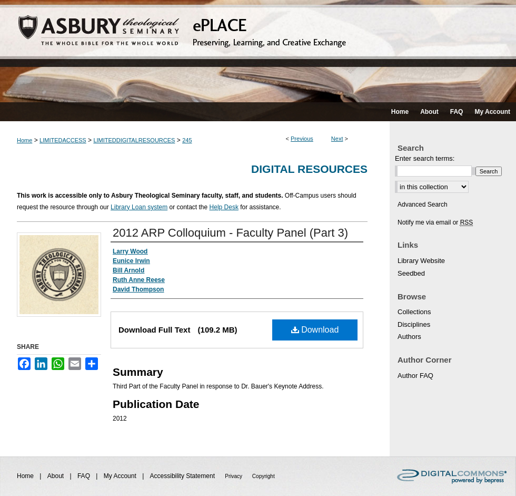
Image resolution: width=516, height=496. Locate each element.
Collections (414, 312)
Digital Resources (309, 169)
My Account (121, 476)
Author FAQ (415, 376)
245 (187, 140)
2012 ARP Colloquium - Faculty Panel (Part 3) (230, 232)
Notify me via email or (435, 222)
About (56, 476)
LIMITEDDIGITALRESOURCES (134, 140)
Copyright (263, 476)
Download (315, 329)
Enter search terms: (424, 158)
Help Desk (224, 207)
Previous (302, 138)
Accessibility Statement (183, 476)
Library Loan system (139, 207)
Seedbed (411, 273)
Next (337, 138)
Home (24, 140)
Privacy (234, 476)
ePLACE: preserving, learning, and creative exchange (258, 51)
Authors (409, 337)
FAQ (84, 476)
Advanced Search (423, 204)
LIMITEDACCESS (62, 140)
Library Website (421, 261)
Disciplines (414, 324)
